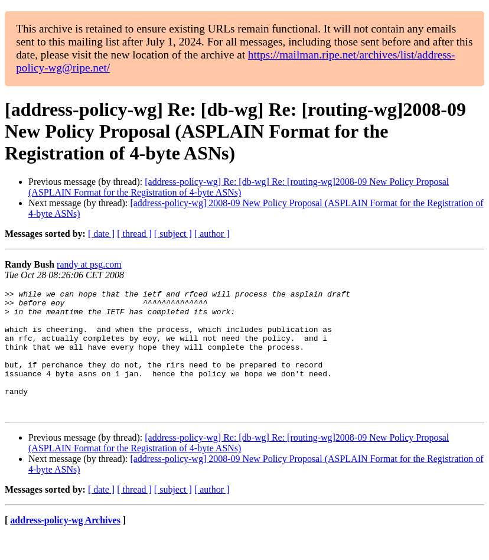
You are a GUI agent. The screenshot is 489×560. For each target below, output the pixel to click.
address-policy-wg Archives (65, 545)
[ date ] (101, 234)
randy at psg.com (89, 264)
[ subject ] (173, 234)
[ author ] (212, 234)
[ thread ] (134, 234)
